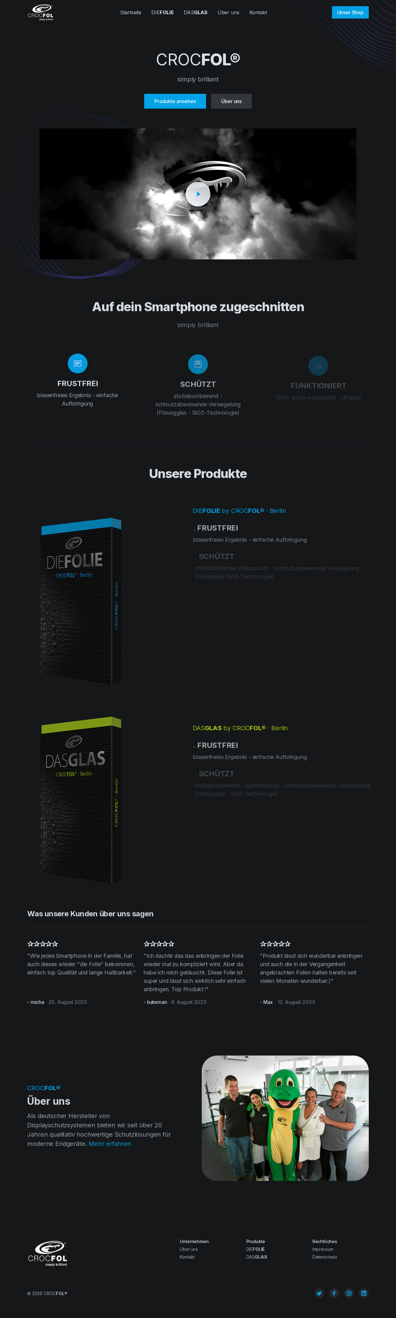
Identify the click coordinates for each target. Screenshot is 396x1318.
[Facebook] (334, 1293)
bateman (157, 1005)
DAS (196, 12)
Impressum (323, 1249)
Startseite (130, 12)
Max (268, 1005)
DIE (162, 12)
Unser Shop (350, 12)
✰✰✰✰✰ (42, 946)
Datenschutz (324, 1256)
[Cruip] (40, 12)
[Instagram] (349, 1293)
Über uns (228, 12)
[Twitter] (319, 1293)
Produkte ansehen (175, 101)
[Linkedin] (364, 1293)
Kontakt (258, 12)
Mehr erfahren (107, 1143)
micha (37, 1005)
